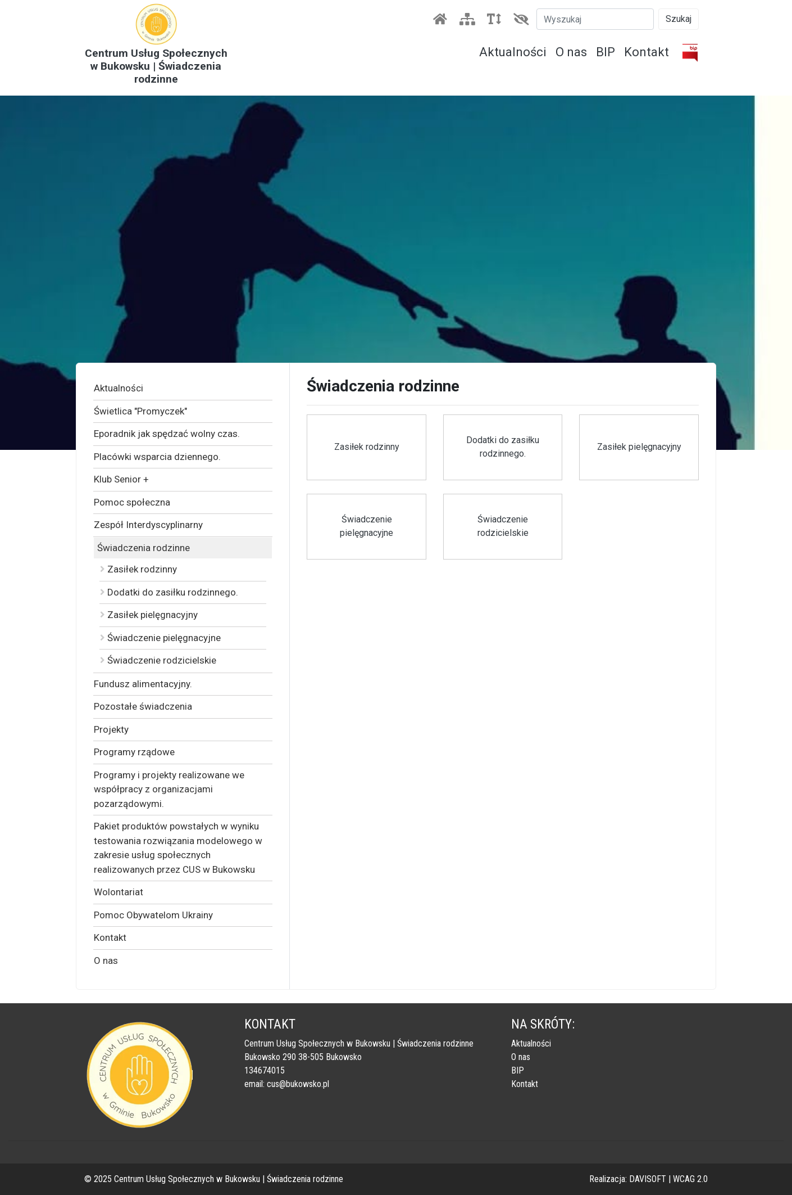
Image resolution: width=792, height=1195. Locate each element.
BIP (605, 52)
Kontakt (646, 52)
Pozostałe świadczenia (143, 706)
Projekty (111, 729)
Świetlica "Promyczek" (140, 411)
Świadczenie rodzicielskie (158, 660)
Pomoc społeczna (132, 502)
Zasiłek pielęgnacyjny (149, 614)
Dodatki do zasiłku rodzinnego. (169, 592)
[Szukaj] (595, 19)
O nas (571, 52)
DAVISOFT (647, 1179)
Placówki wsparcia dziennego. (157, 456)
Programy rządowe (134, 751)
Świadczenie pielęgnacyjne (160, 637)
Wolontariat (118, 892)
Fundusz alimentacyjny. (143, 683)
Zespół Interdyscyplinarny (148, 524)
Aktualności (513, 52)
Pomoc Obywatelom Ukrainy (153, 915)
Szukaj (678, 18)
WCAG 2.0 (690, 1179)
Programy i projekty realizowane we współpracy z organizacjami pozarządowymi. (169, 789)
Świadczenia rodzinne (143, 547)
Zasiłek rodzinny (138, 569)
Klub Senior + (121, 479)
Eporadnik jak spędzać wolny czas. (167, 433)
